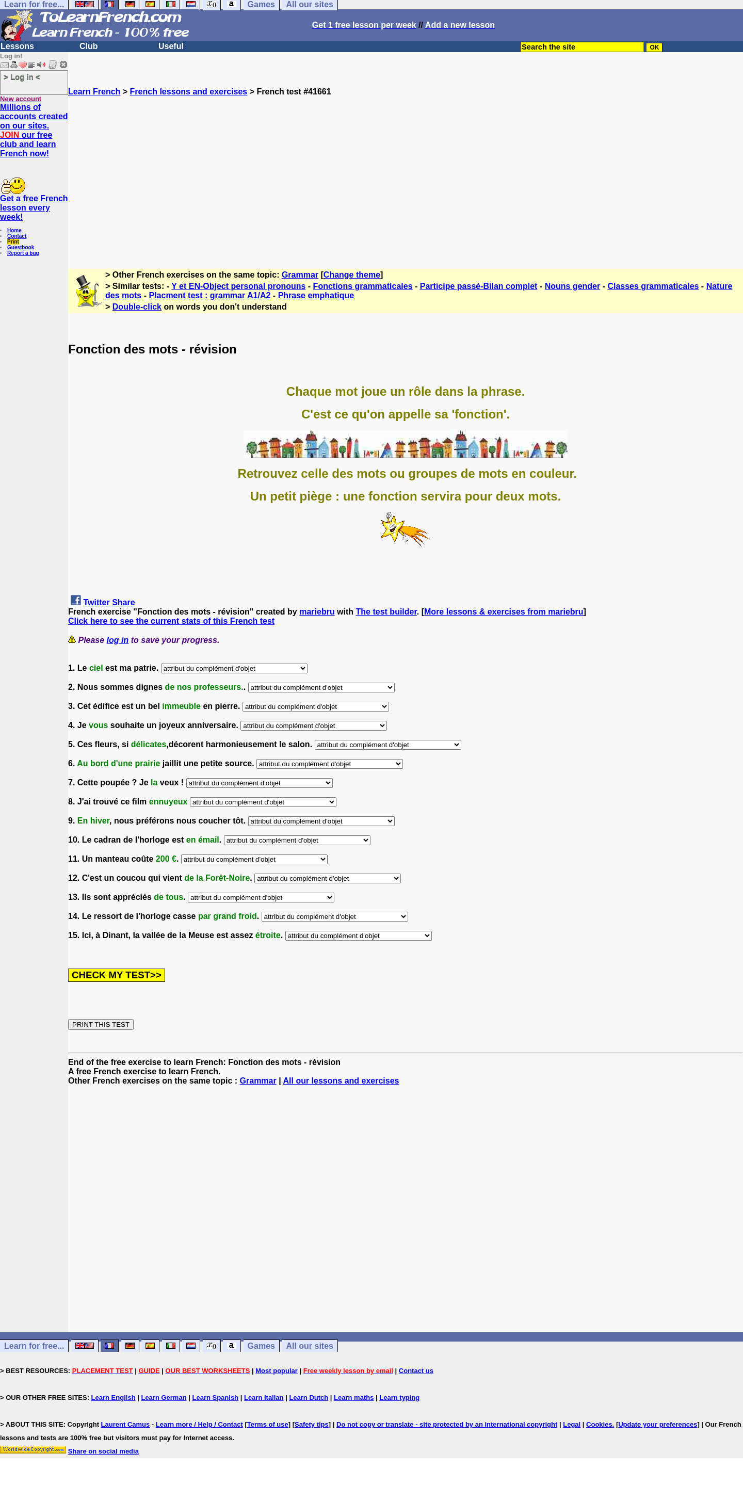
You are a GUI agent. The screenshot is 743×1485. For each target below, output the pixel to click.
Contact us (416, 1371)
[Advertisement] (405, 168)
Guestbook (20, 247)
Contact (16, 236)
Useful (171, 46)
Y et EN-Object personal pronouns (238, 286)
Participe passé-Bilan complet (479, 286)
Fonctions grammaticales (363, 286)
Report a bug (23, 253)
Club (88, 46)
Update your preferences (657, 1424)
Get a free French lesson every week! (34, 207)
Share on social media (103, 1451)
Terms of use (267, 1424)
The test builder (386, 611)
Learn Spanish (215, 1397)
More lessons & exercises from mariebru (504, 611)
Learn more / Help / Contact (199, 1424)
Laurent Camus (125, 1424)
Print (13, 242)
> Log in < (22, 76)
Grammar (300, 274)
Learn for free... (34, 1346)
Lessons (17, 46)
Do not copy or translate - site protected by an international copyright (446, 1424)
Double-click (136, 306)
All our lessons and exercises (341, 1080)
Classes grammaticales (653, 286)
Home (14, 230)
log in (118, 640)
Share (123, 602)
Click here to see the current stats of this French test (171, 621)
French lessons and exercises (189, 91)
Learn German (163, 1397)
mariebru (316, 611)
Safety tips (312, 1424)
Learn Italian (264, 1397)
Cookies (599, 1424)
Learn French (94, 91)
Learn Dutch (308, 1397)
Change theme (352, 274)
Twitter (96, 602)
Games (261, 1346)
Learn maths (354, 1397)
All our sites (309, 1346)
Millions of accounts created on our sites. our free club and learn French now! (34, 130)
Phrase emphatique (316, 295)
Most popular (276, 1371)
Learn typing (399, 1397)
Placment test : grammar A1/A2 (209, 295)
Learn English (113, 1397)
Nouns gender (573, 286)
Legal (571, 1424)
